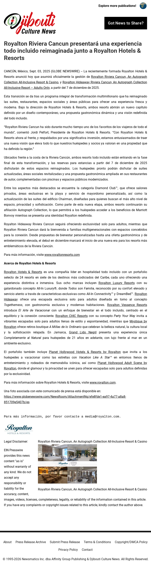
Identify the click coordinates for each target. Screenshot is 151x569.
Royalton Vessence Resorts (127, 305)
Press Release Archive (31, 542)
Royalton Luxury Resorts (117, 283)
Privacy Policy (68, 550)
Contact (87, 550)
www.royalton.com (103, 382)
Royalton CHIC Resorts (71, 316)
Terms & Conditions (97, 542)
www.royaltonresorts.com (62, 255)
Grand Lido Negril (83, 332)
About (7, 542)
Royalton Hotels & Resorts (23, 272)
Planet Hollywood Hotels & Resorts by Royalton (85, 352)
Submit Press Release (65, 542)
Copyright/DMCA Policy (131, 542)
